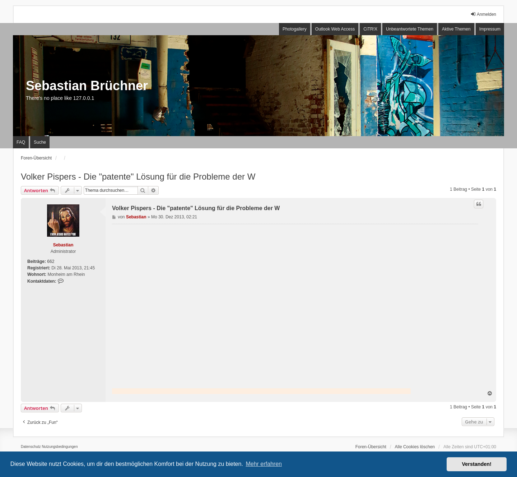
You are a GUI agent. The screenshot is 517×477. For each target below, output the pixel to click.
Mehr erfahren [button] (264, 464)
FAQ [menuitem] (21, 142)
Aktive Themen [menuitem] (456, 29)
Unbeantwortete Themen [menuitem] (409, 29)
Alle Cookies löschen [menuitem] (415, 446)
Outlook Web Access (335, 29)
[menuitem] (31, 447)
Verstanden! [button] (477, 464)
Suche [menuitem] (40, 142)
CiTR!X (370, 29)
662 (50, 261)
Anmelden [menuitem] (483, 14)
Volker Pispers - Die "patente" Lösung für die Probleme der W (138, 176)
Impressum (489, 29)
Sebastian (63, 244)
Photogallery (295, 29)
